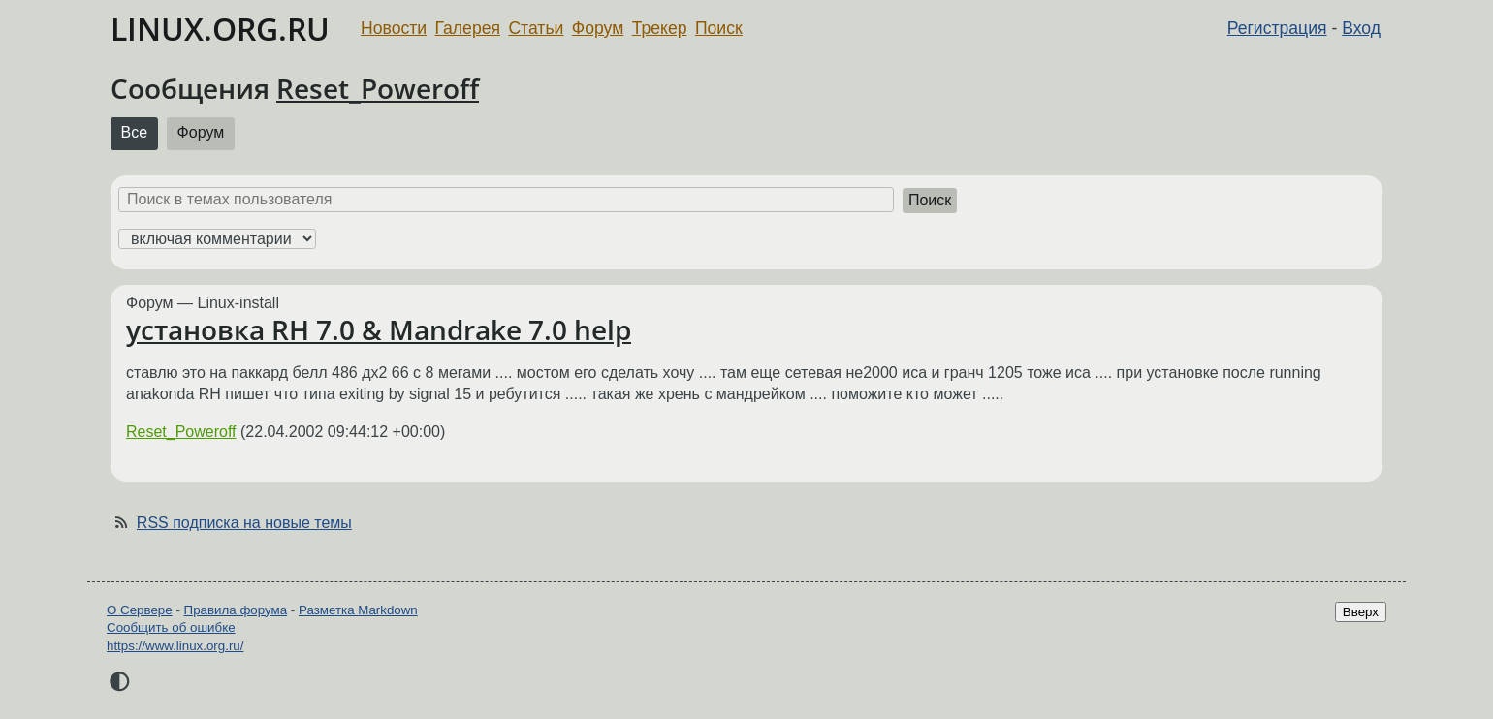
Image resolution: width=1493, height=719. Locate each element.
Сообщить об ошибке (171, 627)
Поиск (719, 28)
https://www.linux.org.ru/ (175, 646)
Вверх (1361, 612)
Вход (1361, 28)
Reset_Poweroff (377, 88)
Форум (597, 28)
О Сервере (140, 610)
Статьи (535, 28)
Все (134, 132)
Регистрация (1277, 28)
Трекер (659, 28)
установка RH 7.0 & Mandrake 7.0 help (378, 329)
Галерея (467, 28)
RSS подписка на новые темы (244, 523)
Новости (394, 28)
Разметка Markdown (358, 610)
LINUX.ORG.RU (220, 28)
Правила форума (236, 610)
